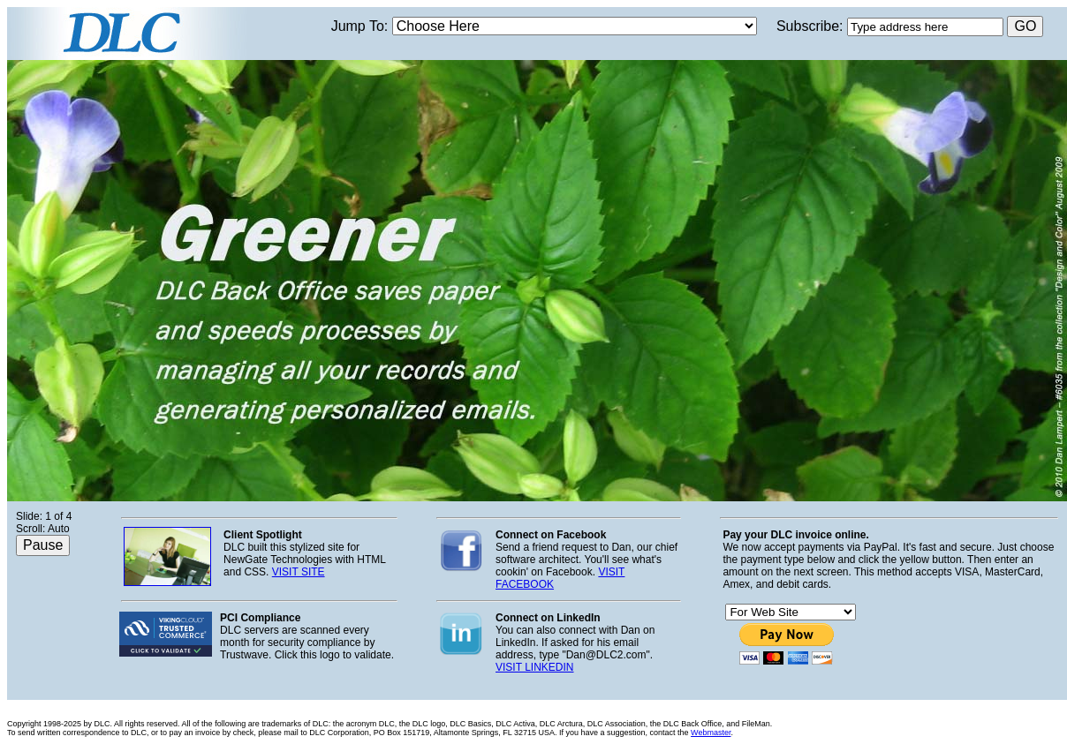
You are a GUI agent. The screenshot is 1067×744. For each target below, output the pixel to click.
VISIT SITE (298, 572)
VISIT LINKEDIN (534, 667)
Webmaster (710, 732)
